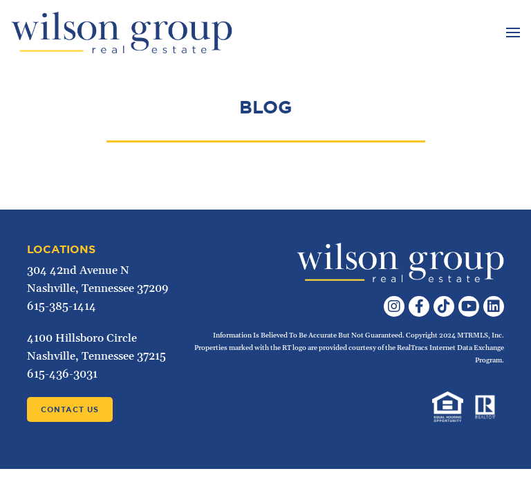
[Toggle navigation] (511, 32)
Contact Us (70, 409)
